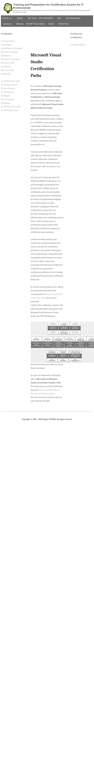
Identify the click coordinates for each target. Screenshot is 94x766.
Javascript (7, 24)
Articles (20, 18)
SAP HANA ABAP (46, 18)
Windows (20, 24)
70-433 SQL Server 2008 (10, 107)
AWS (59, 18)
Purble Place (63, 24)
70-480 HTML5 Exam (10, 110)
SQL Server (32, 18)
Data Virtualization (73, 18)
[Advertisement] (47, 41)
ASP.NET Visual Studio (35, 24)
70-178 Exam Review (9, 85)
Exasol (51, 24)
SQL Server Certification (10, 59)
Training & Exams (77, 45)
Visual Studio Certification (11, 48)
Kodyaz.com (7, 18)
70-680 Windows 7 (8, 88)
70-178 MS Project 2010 (10, 81)
